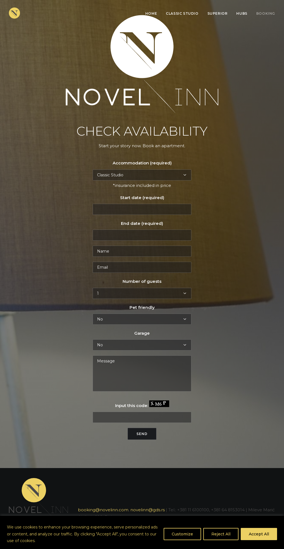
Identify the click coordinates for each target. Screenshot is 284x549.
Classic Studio (182, 13)
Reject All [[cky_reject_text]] (220, 534)
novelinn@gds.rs (147, 509)
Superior (217, 13)
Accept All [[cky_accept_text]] (259, 534)
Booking (265, 13)
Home (151, 13)
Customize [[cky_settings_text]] (182, 534)
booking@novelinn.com (103, 509)
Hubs (241, 13)
